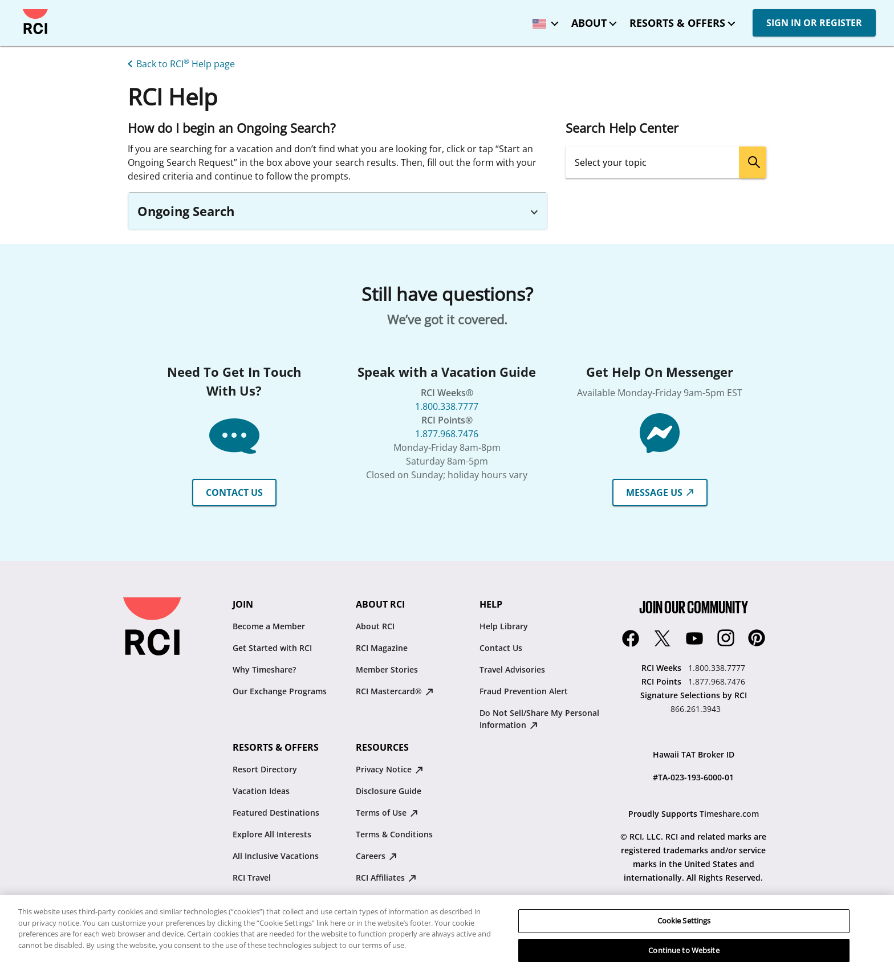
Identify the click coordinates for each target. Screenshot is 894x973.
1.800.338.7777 (446, 406)
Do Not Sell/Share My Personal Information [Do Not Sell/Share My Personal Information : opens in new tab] (539, 718)
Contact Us (500, 647)
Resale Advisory (386, 899)
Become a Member (269, 626)
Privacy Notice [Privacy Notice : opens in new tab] (389, 769)
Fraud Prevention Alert (523, 691)
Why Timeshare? (264, 669)
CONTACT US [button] (234, 492)
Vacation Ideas (261, 790)
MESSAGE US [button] (660, 492)
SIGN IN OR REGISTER (814, 23)
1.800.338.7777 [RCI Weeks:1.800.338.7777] (716, 667)
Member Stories (387, 669)
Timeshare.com (729, 813)
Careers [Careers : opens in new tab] (376, 855)
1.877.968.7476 (446, 434)
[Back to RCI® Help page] (179, 62)
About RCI (375, 626)
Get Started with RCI (272, 647)
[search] (752, 162)
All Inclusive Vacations (276, 855)
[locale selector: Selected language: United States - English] (543, 19)
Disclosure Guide (388, 790)
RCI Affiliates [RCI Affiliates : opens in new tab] (386, 877)
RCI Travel (252, 877)
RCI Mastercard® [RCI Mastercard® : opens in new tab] (394, 691)
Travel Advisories (512, 669)
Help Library (503, 626)
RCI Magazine (382, 647)
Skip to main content (18, 9)
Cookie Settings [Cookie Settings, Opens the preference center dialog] (684, 948)
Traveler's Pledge (388, 920)
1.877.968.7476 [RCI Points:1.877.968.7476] (716, 681)
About (589, 23)
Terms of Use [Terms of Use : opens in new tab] (387, 812)
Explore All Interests (272, 834)
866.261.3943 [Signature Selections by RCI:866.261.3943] (695, 708)
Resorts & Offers (677, 23)
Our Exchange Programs (280, 691)
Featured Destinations (276, 812)
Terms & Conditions (394, 834)
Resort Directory (265, 769)
